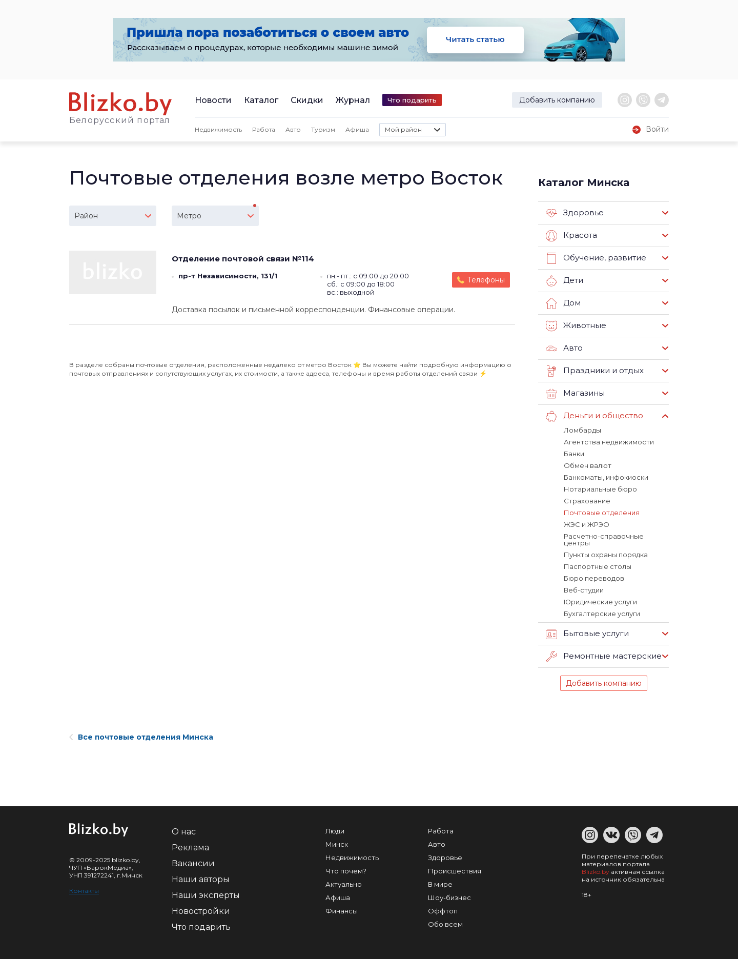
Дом (563, 303)
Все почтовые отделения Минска (141, 737)
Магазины (575, 393)
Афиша (357, 129)
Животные (576, 326)
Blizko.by (595, 871)
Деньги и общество (594, 416)
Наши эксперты (206, 895)
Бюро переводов (594, 578)
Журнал (353, 100)
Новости (213, 100)
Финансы (341, 911)
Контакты (84, 890)
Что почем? (345, 871)
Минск (336, 844)
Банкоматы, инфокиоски (606, 477)
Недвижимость (218, 129)
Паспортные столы (597, 566)
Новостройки (201, 911)
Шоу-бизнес (449, 897)
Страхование (587, 501)
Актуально (343, 884)
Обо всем (445, 924)
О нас (184, 831)
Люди (334, 831)
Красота (571, 235)
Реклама (190, 847)
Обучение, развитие (596, 258)
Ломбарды (582, 430)
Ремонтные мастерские (604, 656)
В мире (440, 884)
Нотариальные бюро (600, 489)
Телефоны (486, 279)
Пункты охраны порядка (606, 554)
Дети (564, 281)
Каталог (261, 100)
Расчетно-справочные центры (604, 539)
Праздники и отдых (595, 371)
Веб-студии (584, 590)
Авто (293, 129)
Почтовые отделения (602, 512)
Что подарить (412, 100)
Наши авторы (201, 879)
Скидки (307, 100)
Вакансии (193, 863)
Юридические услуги (600, 602)
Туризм (323, 129)
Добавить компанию (557, 100)
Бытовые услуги (587, 634)
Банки (574, 454)
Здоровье (575, 213)
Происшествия (454, 871)
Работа (263, 129)
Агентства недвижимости (609, 442)
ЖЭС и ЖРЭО (586, 524)
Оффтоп (443, 911)
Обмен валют (587, 465)
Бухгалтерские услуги (602, 613)
